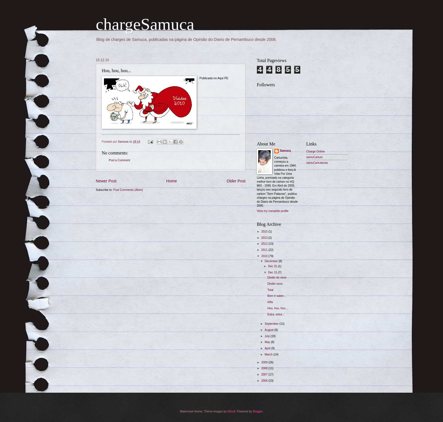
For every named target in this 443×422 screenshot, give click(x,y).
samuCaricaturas (317, 162)
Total (270, 289)
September (272, 323)
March (269, 354)
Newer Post (106, 181)
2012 (264, 243)
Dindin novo (274, 283)
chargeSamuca (145, 24)
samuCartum (314, 157)
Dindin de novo (276, 277)
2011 (264, 249)
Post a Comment (119, 160)
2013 (264, 237)
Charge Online (315, 151)
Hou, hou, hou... (277, 308)
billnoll (231, 411)
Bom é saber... (276, 295)
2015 (264, 231)
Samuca (285, 150)
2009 (264, 362)
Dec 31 (273, 266)
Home (171, 181)
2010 (264, 256)
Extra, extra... (275, 314)
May (268, 342)
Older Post (236, 181)
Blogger (257, 411)
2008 (264, 368)
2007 (264, 374)
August (269, 330)
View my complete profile (272, 211)
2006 (264, 380)
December (272, 261)
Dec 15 (273, 272)
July (268, 336)
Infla (270, 302)
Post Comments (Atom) (128, 189)
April (268, 348)
